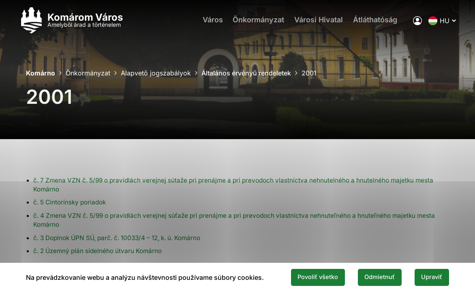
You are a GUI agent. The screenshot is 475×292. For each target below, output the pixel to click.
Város (203, 22)
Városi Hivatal (313, 22)
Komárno (40, 73)
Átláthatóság (372, 22)
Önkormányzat (251, 22)
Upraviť (429, 277)
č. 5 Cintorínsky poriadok (72, 202)
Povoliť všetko (305, 277)
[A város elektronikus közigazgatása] (410, 22)
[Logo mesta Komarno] (78, 22)
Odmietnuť (373, 277)
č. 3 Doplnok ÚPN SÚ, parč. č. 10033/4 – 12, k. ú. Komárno (124, 238)
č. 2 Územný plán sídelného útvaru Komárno (101, 251)
